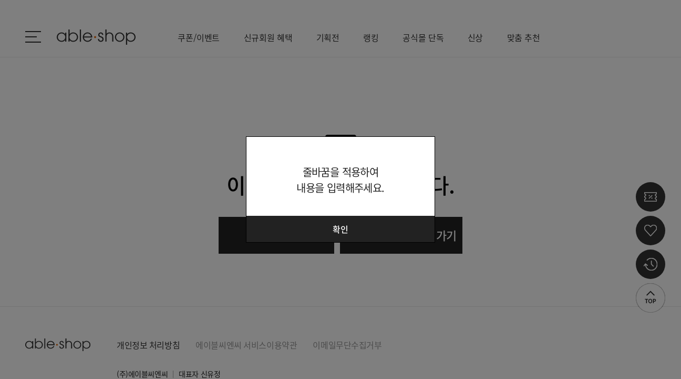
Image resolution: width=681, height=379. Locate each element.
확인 (340, 229)
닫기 (420, 151)
